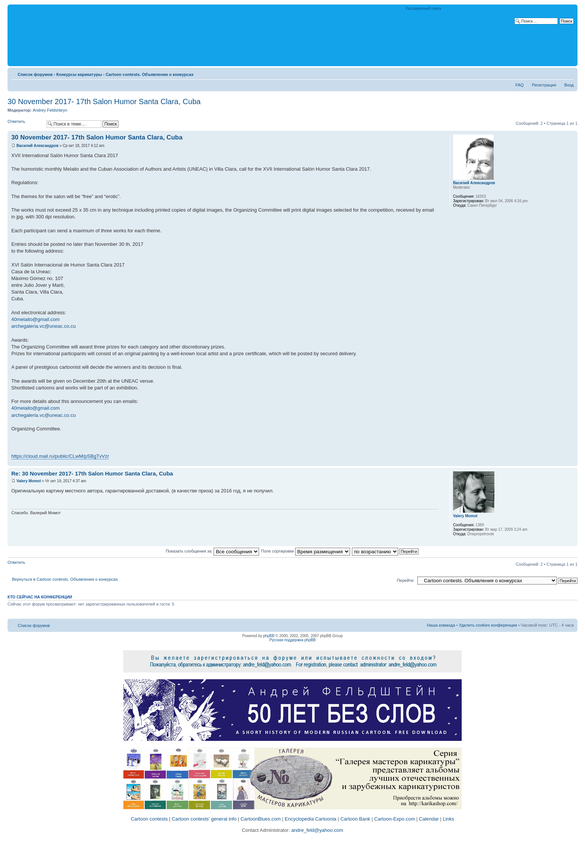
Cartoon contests (149, 819)
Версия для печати (557, 73)
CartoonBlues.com (261, 819)
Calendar (429, 819)
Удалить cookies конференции (488, 625)
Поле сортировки (305, 551)
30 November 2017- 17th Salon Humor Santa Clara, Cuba (104, 101)
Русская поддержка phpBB (292, 640)
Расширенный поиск (423, 8)
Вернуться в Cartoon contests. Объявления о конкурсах (65, 579)
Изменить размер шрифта (568, 73)
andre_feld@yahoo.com (316, 830)
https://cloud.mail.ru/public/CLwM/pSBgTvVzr (60, 456)
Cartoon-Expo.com (394, 819)
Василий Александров (38, 146)
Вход (569, 85)
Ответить (25, 124)
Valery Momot (29, 481)
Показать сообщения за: (212, 551)
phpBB (268, 636)
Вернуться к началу (572, 462)
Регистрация (544, 85)
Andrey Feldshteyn (50, 110)
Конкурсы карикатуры (79, 74)
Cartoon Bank (355, 819)
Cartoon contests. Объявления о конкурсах (150, 74)
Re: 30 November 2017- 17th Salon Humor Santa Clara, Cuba (92, 473)
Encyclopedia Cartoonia (310, 819)
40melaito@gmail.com (35, 319)
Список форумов (35, 74)
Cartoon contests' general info (204, 819)
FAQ (519, 85)
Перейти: (406, 580)
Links (448, 819)
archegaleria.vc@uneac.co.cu (43, 326)
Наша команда (441, 625)
